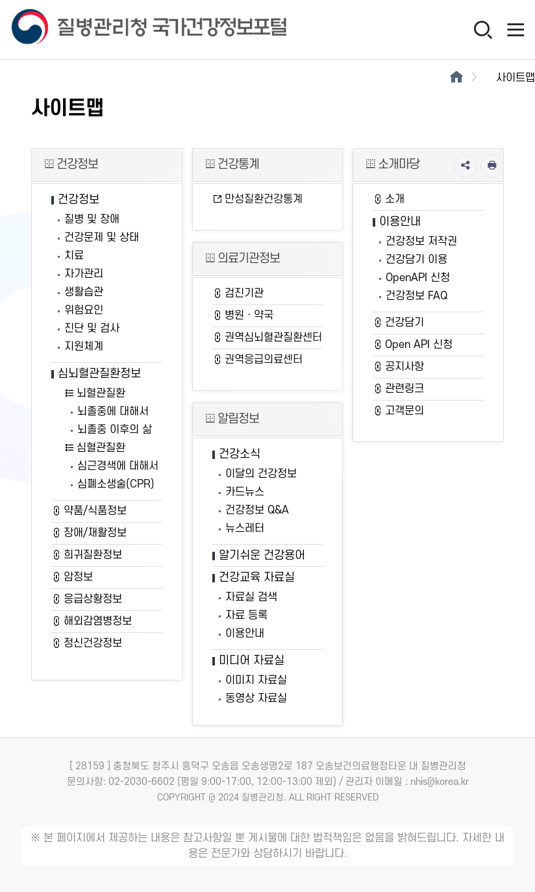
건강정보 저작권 (421, 241)
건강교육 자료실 (257, 577)
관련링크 (398, 389)
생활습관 (83, 292)
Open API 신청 (413, 345)
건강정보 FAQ (416, 296)
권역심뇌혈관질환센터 (267, 337)
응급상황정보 (86, 599)
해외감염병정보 (91, 621)
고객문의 (398, 411)
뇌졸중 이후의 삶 (114, 430)
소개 (388, 199)
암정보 (72, 577)
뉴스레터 (244, 528)
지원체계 (83, 347)
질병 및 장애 (91, 219)
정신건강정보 (86, 643)
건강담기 (398, 322)
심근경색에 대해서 (117, 466)
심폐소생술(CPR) (116, 484)
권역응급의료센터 (257, 359)
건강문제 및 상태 (101, 237)
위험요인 (83, 310)
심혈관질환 (94, 448)
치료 (74, 256)
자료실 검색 (251, 597)
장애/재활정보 (89, 533)
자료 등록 (246, 615)
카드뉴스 (244, 492)
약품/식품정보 (89, 511)
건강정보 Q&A (257, 510)
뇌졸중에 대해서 (113, 411)
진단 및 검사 (91, 328)
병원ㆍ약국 (242, 315)
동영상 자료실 (256, 698)
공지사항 (398, 367)
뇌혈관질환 (94, 393)
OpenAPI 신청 (418, 278)
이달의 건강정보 (261, 474)
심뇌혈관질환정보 (99, 373)
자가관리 (83, 274)
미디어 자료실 (251, 660)
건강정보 (78, 199)
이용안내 (244, 633)
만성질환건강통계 (257, 199)
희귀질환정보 (86, 555)
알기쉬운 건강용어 (262, 555)
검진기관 (238, 293)
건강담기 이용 (416, 260)
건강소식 (239, 454)
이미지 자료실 (256, 680)
